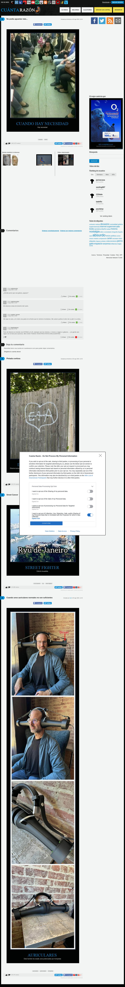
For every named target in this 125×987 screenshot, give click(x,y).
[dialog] (62, 493)
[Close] (101, 456)
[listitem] (62, 486)
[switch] (90, 491)
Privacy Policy (75, 531)
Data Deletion (50, 531)
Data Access (62, 531)
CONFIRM (46, 523)
